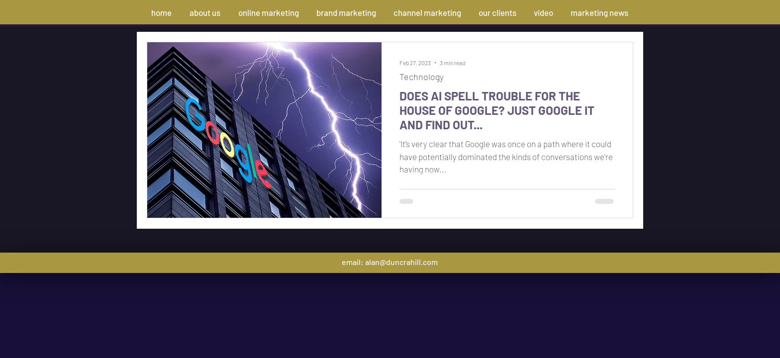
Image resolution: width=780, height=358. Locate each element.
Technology (421, 76)
